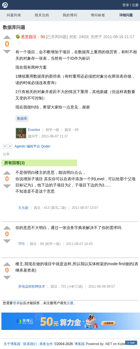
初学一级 (52, 130)
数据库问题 (14, 27)
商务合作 (46, 344)
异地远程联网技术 (31, 286)
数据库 (22, 119)
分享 (6, 154)
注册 (135, 5)
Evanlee (34, 130)
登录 (125, 5)
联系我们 (30, 344)
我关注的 (42, 15)
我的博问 (70, 15)
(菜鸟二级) (58, 208)
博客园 (79, 344)
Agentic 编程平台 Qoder (32, 146)
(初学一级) (52, 244)
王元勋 (23, 208)
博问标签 (98, 15)
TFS (21, 244)
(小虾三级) (75, 286)
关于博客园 (12, 344)
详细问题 (126, 15)
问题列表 (14, 15)
